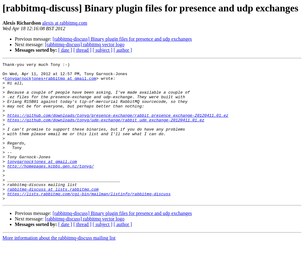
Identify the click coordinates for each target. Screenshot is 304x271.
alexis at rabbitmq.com (64, 23)
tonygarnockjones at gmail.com (42, 181)
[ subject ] (102, 50)
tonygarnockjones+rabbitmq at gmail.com (50, 82)
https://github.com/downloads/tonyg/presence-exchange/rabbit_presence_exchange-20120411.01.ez (118, 126)
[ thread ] (82, 50)
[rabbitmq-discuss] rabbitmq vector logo (84, 44)
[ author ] (123, 50)
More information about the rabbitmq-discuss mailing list (59, 265)
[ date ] (65, 50)
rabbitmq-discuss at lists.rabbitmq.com (53, 215)
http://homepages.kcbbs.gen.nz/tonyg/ (50, 187)
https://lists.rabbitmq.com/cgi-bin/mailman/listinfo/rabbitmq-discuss (89, 220)
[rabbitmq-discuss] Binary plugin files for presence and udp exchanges (122, 39)
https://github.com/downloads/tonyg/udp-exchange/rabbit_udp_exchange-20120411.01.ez (106, 132)
